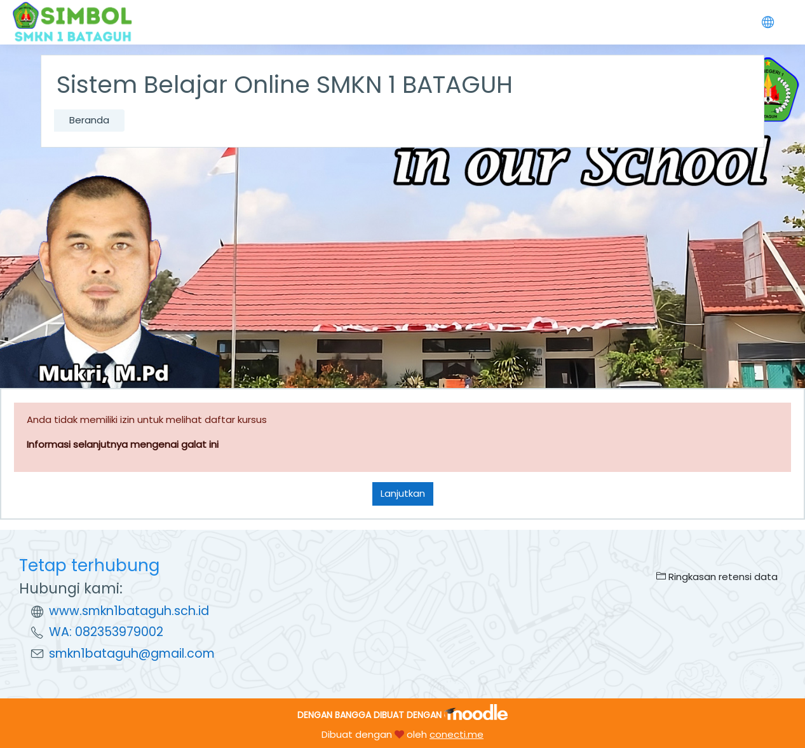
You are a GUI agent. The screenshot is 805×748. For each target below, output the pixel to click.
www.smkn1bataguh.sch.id (129, 611)
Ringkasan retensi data (717, 576)
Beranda (89, 120)
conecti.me (457, 734)
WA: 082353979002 (106, 632)
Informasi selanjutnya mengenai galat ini (123, 444)
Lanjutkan (403, 493)
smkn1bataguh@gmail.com (132, 653)
